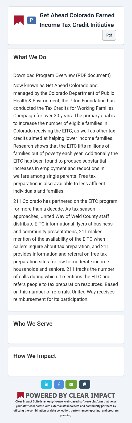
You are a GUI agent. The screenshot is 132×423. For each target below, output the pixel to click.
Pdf (109, 35)
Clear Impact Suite (27, 401)
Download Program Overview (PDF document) (62, 75)
